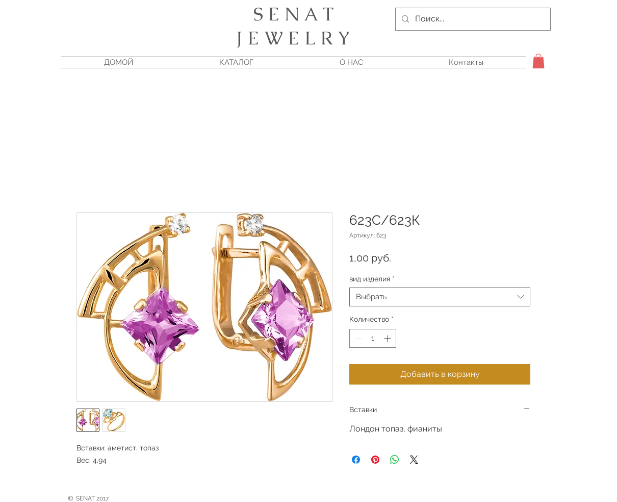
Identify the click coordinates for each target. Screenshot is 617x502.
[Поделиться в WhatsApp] (395, 459)
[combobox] (439, 297)
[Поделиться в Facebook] (356, 459)
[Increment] (388, 338)
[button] (538, 61)
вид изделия (372, 279)
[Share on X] (414, 459)
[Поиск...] (472, 19)
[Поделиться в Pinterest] (375, 459)
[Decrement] (357, 338)
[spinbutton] (373, 338)
